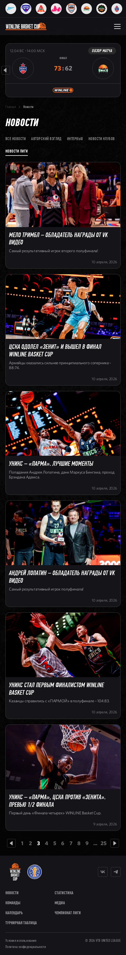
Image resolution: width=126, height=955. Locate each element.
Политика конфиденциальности (25, 947)
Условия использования (21, 940)
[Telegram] (116, 872)
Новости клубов (101, 138)
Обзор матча (102, 50)
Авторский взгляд (46, 138)
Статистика (64, 892)
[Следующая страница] (114, 843)
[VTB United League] (34, 872)
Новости (12, 892)
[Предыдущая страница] (11, 843)
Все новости (15, 138)
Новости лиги (16, 151)
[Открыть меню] (117, 26)
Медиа (60, 902)
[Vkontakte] (103, 872)
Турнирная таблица (21, 922)
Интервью (75, 138)
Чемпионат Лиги (68, 912)
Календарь (14, 912)
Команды (12, 902)
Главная (10, 107)
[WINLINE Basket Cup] (15, 872)
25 (104, 843)
